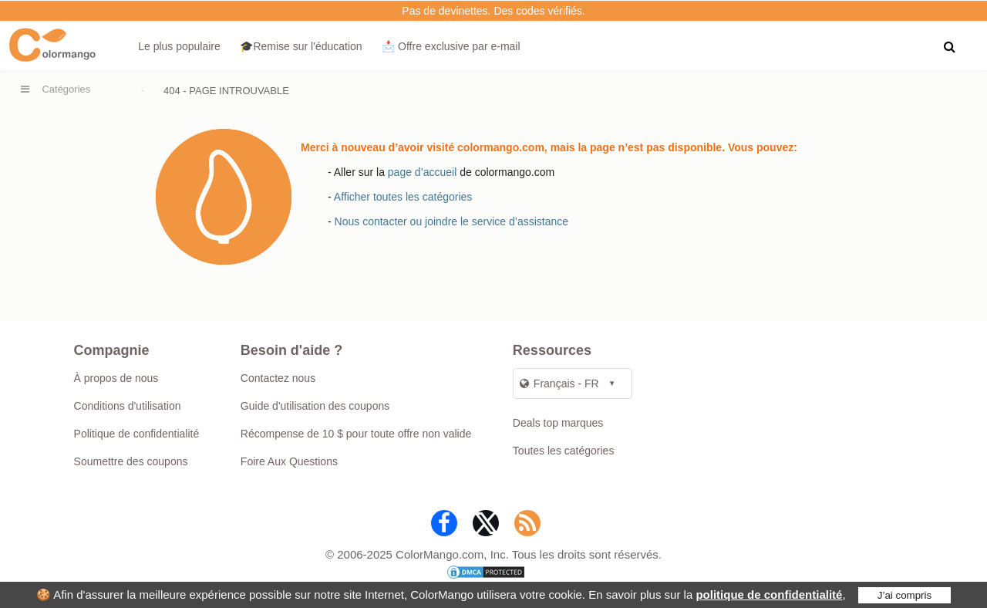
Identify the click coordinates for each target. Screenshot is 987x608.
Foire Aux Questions (289, 461)
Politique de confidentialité (137, 433)
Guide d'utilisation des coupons (315, 406)
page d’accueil (422, 172)
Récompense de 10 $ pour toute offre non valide (356, 433)
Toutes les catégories (564, 450)
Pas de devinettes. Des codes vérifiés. (493, 11)
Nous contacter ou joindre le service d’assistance (452, 221)
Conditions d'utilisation (127, 406)
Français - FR (559, 383)
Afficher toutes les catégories (403, 197)
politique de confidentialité (769, 594)
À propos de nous (116, 378)
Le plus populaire (179, 46)
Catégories (66, 89)
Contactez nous (278, 378)
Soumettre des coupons (131, 461)
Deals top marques (558, 423)
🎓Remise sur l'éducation (301, 46)
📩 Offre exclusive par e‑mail (451, 46)
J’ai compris (904, 595)
